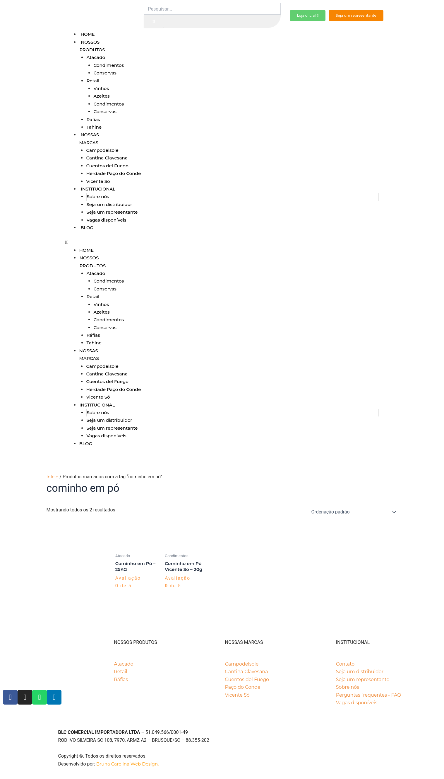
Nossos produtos (92, 46)
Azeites (101, 96)
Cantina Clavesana (107, 158)
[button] (222, 242)
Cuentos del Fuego (107, 166)
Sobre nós (98, 196)
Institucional (98, 189)
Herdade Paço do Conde (113, 173)
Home (87, 34)
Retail (92, 81)
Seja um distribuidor (109, 204)
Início (53, 476)
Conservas (104, 73)
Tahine (94, 127)
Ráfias (93, 119)
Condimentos (108, 65)
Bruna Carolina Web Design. (128, 764)
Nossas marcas (89, 138)
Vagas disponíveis (106, 220)
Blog (86, 227)
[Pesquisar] (154, 21)
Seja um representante (112, 212)
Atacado (95, 57)
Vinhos (101, 88)
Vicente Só (98, 181)
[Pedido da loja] (353, 512)
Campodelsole (102, 150)
